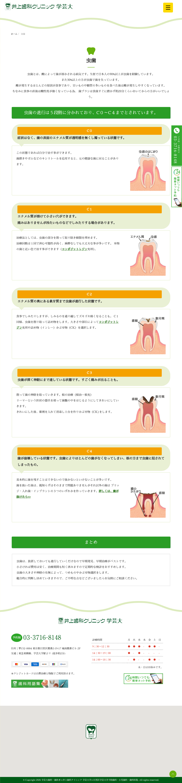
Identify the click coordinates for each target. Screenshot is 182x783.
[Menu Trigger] (168, 7)
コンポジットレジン (74, 249)
